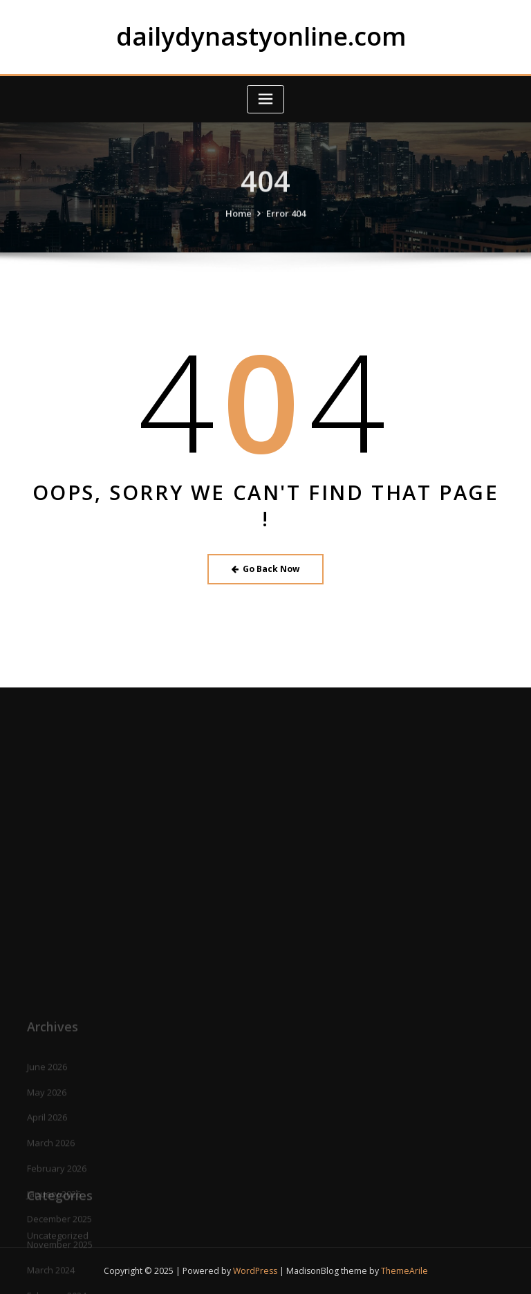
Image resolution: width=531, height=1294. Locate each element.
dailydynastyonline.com (261, 36)
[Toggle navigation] (265, 99)
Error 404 (286, 223)
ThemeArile (404, 1271)
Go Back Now (266, 569)
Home (238, 223)
